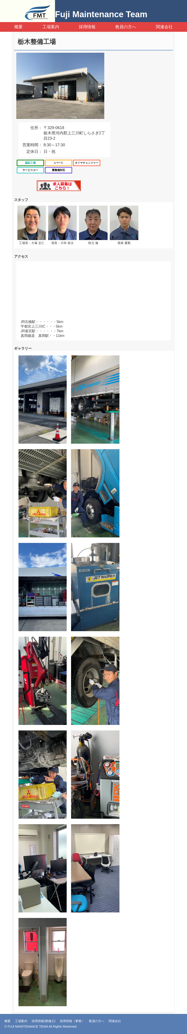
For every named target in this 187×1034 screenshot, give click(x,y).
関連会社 (164, 26)
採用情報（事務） (72, 1021)
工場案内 (50, 26)
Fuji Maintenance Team (101, 14)
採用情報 (87, 26)
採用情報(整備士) (43, 1021)
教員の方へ (125, 26)
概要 (18, 26)
